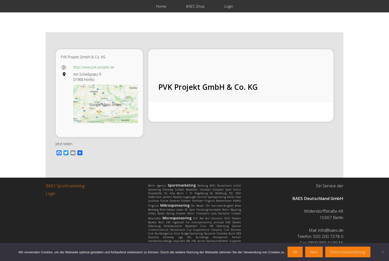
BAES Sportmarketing (65, 186)
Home (161, 6)
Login (229, 6)
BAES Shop (195, 6)
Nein (314, 252)
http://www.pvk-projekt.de (93, 67)
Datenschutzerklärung (347, 252)
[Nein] (382, 252)
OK (295, 252)
